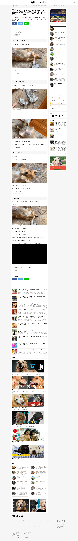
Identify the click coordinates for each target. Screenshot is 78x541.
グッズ (60, 106)
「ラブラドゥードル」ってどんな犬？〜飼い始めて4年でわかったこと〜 (60, 123)
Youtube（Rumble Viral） (17, 68)
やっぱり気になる (17, 34)
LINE (26, 24)
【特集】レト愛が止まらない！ (26, 525)
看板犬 (60, 108)
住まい (60, 98)
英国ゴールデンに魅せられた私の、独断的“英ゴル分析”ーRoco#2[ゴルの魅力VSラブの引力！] (59, 136)
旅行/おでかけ (53, 100)
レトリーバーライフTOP (61, 524)
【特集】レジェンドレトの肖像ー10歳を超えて (26, 527)
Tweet (21, 24)
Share (14, 24)
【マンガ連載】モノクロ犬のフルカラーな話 (17, 529)
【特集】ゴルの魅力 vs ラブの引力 (16, 527)
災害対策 (52, 103)
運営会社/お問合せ (48, 526)
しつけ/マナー (61, 100)
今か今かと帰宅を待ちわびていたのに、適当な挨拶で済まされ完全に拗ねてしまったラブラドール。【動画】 (60, 148)
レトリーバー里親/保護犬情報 (26, 532)
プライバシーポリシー (49, 523)
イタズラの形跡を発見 (18, 32)
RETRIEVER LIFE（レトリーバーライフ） (20, 538)
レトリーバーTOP (14, 5)
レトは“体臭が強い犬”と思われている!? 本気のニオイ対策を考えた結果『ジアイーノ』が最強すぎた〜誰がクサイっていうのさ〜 (60, 142)
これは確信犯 (16, 35)
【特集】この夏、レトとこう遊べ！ (26, 531)
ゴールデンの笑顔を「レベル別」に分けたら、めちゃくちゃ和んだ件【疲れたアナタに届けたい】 (60, 129)
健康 (52, 108)
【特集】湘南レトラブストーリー (26, 529)
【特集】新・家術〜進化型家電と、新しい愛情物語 (26, 524)
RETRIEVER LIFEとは (25, 533)
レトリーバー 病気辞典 (15, 523)
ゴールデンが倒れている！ (18, 31)
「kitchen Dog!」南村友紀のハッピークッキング (16, 533)
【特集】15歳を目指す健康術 (16, 525)
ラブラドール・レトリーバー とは (26, 522)
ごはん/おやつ (53, 106)
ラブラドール (61, 95)
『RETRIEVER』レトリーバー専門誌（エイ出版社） (16, 535)
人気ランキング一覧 (63, 153)
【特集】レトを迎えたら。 (16, 530)
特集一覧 (45, 498)
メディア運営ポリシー (49, 522)
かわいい (30, 5)
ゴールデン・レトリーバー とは (16, 522)
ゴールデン (23, 5)
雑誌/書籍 (61, 103)
